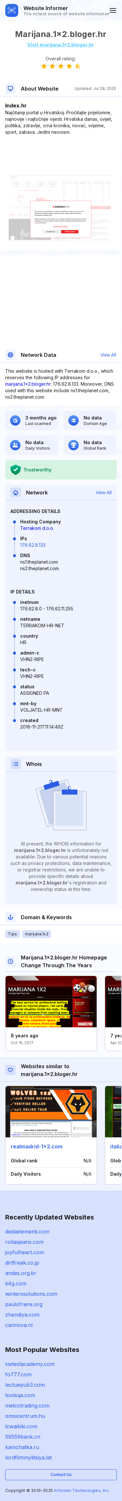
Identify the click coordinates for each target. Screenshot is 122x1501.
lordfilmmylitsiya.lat (28, 1457)
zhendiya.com (22, 1314)
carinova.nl (19, 1325)
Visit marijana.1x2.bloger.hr (60, 45)
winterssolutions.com (31, 1294)
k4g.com (15, 1283)
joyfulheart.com (24, 1252)
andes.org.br (20, 1273)
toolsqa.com (20, 1395)
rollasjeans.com (24, 1242)
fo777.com (18, 1374)
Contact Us (61, 1474)
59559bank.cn (22, 1436)
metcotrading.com (27, 1405)
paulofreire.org (23, 1304)
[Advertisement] (60, 155)
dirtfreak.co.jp (22, 1262)
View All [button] (108, 354)
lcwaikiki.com (21, 1426)
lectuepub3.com (25, 1385)
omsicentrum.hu (25, 1416)
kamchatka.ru (22, 1447)
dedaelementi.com (27, 1231)
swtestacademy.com (30, 1364)
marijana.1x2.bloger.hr (28, 384)
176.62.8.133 (33, 545)
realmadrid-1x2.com (36, 1146)
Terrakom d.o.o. (37, 528)
